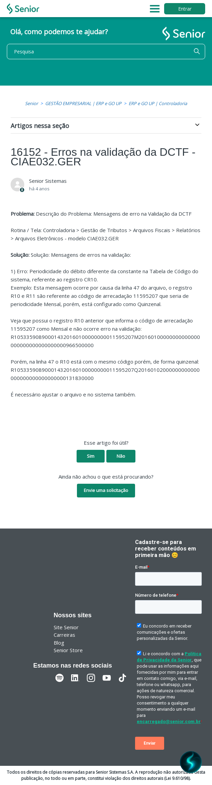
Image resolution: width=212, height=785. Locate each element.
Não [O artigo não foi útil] (121, 456)
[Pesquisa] (106, 51)
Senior (31, 103)
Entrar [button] (184, 8)
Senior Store (68, 650)
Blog (59, 642)
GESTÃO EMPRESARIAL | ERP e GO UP (83, 103)
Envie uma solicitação (106, 490)
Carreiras (64, 634)
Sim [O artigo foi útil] (90, 456)
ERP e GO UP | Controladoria (158, 103)
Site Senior (66, 627)
